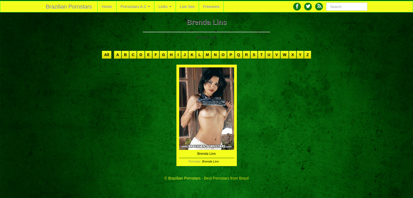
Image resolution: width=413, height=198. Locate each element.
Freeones (211, 6)
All (106, 55)
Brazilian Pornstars (69, 7)
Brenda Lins (210, 161)
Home (107, 6)
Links (165, 6)
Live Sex (187, 6)
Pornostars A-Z (135, 6)
